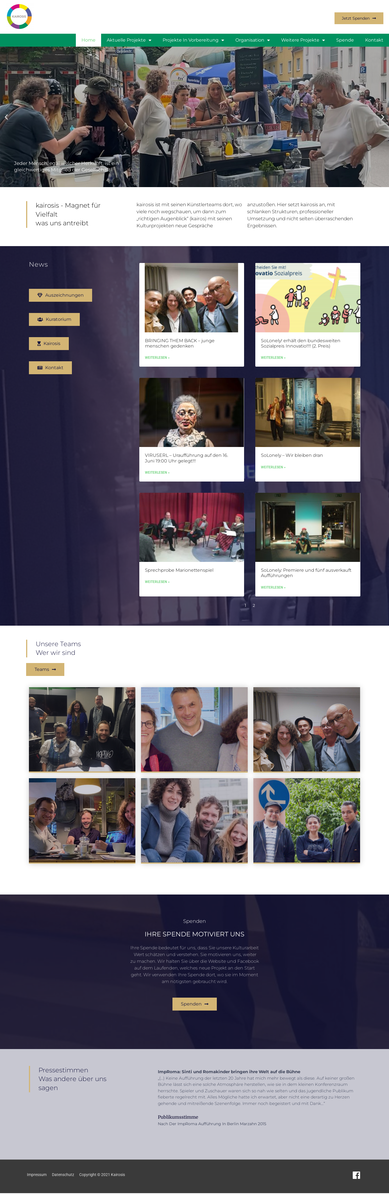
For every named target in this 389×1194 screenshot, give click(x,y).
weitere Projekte (303, 40)
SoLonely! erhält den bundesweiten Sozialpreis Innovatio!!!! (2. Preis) (300, 353)
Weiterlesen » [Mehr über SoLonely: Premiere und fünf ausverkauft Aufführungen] (273, 599)
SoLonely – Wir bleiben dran (292, 466)
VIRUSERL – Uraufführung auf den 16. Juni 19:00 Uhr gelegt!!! (186, 469)
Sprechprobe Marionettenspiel (179, 581)
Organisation (252, 40)
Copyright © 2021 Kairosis (105, 1175)
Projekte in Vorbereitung (193, 40)
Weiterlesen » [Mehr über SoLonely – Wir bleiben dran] (273, 478)
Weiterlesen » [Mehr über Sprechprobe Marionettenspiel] (157, 593)
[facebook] (357, 1176)
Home (88, 40)
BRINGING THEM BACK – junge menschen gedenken (180, 353)
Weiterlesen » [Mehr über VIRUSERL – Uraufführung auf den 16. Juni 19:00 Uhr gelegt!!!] (157, 483)
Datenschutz (64, 1175)
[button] (6, 117)
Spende (345, 40)
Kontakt (374, 40)
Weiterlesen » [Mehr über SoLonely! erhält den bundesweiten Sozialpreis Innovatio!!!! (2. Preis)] (273, 369)
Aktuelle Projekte (129, 40)
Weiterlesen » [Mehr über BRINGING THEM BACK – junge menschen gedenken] (157, 369)
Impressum (36, 1175)
